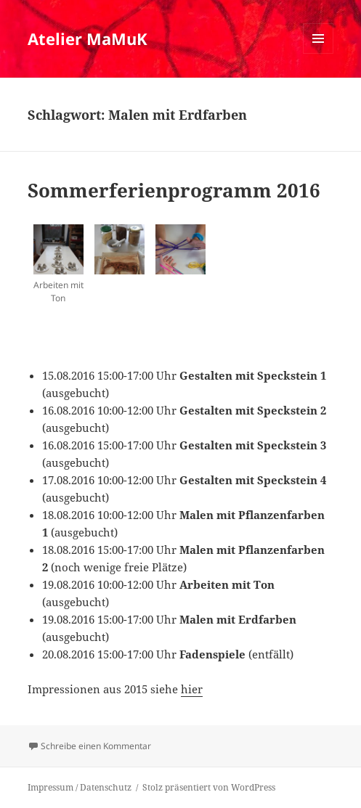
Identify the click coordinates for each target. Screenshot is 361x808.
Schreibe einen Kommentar (96, 746)
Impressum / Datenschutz (79, 787)
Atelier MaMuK (87, 38)
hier (192, 689)
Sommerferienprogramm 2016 (174, 190)
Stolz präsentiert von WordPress (208, 787)
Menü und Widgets (318, 53)
